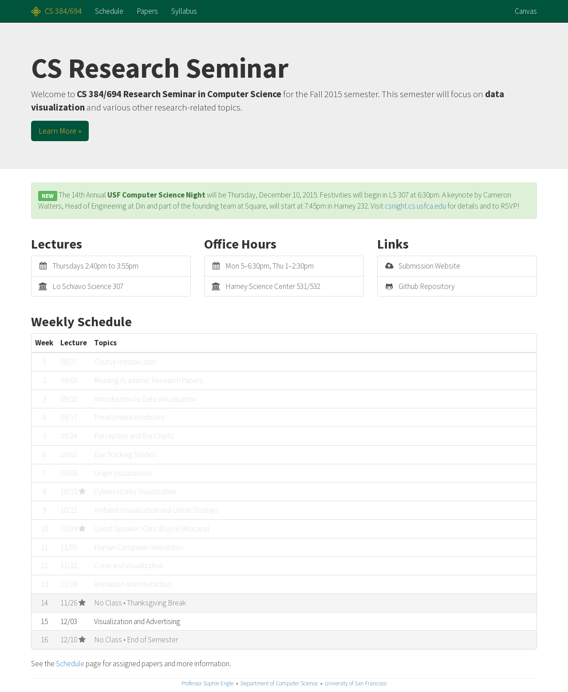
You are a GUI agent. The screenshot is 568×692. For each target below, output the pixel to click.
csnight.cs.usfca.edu (415, 206)
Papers (147, 11)
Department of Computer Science (279, 683)
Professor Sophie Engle (207, 683)
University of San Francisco (356, 683)
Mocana (195, 529)
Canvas (526, 11)
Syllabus (184, 11)
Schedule (109, 11)
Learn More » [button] (60, 131)
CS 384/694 (63, 11)
